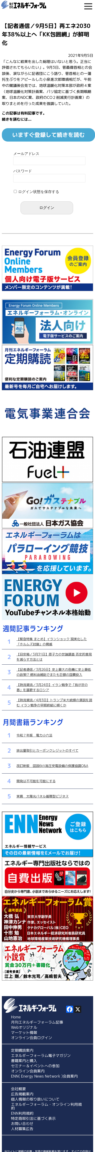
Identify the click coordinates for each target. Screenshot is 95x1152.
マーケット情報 (24, 1032)
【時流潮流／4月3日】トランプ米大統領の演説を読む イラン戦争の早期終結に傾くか (54, 702)
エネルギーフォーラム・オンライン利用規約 (46, 1106)
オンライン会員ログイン (31, 1038)
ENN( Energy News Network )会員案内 (44, 1076)
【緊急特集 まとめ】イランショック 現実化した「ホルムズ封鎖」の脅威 (52, 641)
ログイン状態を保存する (38, 192)
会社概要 (18, 1089)
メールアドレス (26, 154)
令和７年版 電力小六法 (34, 735)
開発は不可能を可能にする (36, 781)
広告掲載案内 (22, 1094)
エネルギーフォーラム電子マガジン (41, 1055)
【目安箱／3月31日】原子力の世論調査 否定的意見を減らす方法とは (54, 657)
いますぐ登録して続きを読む (48, 135)
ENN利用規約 (22, 1113)
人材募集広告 (22, 1129)
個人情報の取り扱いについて (35, 1099)
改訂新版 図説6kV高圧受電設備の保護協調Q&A (52, 765)
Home (16, 1017)
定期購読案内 (22, 1050)
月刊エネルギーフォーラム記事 (37, 1022)
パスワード (22, 171)
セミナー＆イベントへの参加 (35, 1066)
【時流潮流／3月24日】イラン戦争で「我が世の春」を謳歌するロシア (52, 687)
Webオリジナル (24, 1027)
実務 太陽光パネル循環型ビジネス (43, 796)
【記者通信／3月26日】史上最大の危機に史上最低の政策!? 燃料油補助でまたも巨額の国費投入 (54, 672)
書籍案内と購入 (24, 1061)
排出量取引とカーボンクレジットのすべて (47, 750)
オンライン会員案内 (27, 1071)
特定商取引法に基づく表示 (33, 1118)
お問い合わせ (22, 1123)
